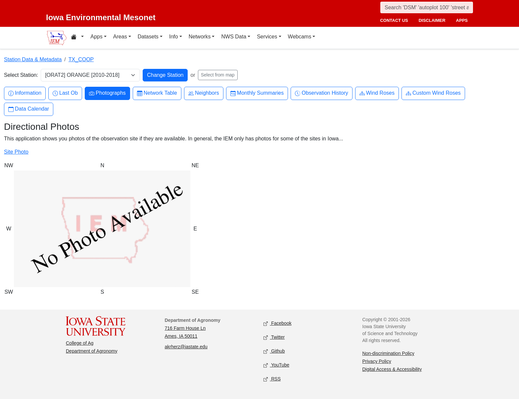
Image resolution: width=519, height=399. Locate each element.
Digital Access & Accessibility (392, 369)
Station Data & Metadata (33, 59)
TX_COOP (81, 59)
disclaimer (432, 20)
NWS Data (233, 36)
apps (462, 20)
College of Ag (79, 343)
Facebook (277, 323)
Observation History (321, 93)
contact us (394, 20)
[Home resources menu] (77, 37)
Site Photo (16, 152)
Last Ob (65, 93)
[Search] (426, 7)
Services (267, 36)
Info (173, 36)
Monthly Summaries (257, 93)
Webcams (299, 36)
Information (24, 93)
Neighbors (203, 93)
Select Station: (21, 75)
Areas (120, 36)
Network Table (157, 93)
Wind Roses (377, 93)
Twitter (274, 337)
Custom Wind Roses (433, 93)
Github (274, 351)
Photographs (107, 93)
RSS (272, 379)
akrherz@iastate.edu (186, 346)
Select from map (218, 74)
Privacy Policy (376, 361)
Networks (200, 36)
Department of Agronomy (92, 351)
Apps (96, 36)
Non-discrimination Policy (388, 353)
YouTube (276, 365)
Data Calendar (28, 109)
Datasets (148, 36)
